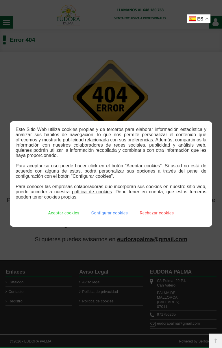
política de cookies (92, 191)
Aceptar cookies (63, 213)
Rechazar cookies (157, 213)
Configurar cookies (109, 213)
